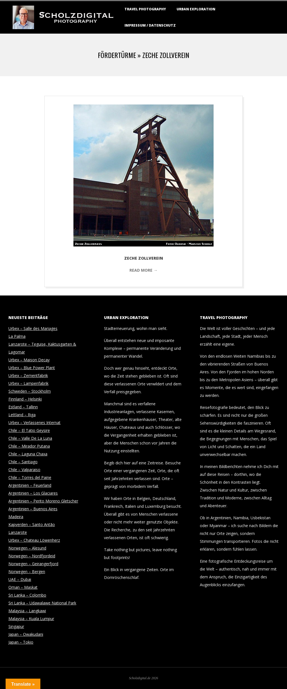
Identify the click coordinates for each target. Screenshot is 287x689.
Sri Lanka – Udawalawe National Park (42, 603)
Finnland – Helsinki (25, 399)
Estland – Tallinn (23, 406)
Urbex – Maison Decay (29, 359)
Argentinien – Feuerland (29, 485)
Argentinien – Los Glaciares (33, 493)
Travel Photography (145, 9)
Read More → (143, 270)
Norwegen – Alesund (27, 548)
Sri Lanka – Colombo (27, 595)
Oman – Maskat (23, 587)
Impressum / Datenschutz (150, 25)
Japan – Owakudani (25, 634)
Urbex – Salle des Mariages (32, 328)
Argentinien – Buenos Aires (32, 508)
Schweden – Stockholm (29, 391)
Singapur (16, 626)
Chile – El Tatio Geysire (29, 430)
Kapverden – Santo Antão (31, 524)
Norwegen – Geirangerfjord (33, 563)
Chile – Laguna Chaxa (27, 454)
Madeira (15, 516)
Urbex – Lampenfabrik (28, 383)
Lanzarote (17, 532)
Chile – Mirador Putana (29, 446)
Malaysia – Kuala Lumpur (31, 618)
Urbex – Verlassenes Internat (34, 422)
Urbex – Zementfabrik (28, 375)
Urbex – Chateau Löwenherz (34, 540)
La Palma (17, 336)
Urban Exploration (196, 9)
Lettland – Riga (22, 414)
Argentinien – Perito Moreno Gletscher (43, 501)
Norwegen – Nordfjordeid (31, 555)
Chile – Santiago (23, 461)
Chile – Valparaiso (24, 469)
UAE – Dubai (19, 579)
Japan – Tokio (20, 642)
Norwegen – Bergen (26, 571)
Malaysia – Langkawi (27, 610)
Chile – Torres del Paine (29, 477)
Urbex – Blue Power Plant (31, 367)
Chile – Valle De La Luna (30, 438)
